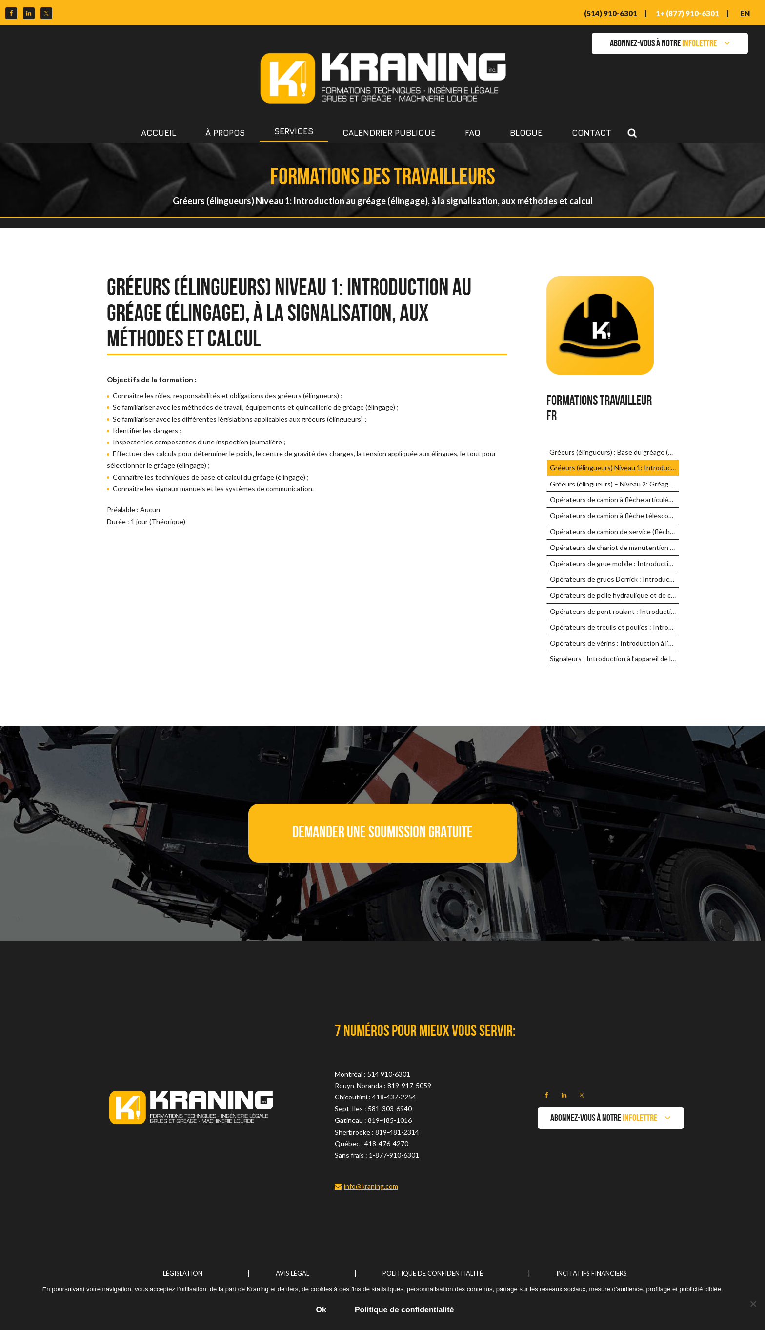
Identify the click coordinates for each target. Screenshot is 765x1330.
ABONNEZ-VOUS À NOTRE (663, 44)
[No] (753, 1304)
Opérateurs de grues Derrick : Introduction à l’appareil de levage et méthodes (614, 579)
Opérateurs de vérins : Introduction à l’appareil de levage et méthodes (614, 643)
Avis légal (292, 1273)
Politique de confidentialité (432, 1273)
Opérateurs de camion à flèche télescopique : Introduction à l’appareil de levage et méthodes (614, 515)
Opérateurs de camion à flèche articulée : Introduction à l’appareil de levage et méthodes (614, 499)
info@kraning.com (371, 1186)
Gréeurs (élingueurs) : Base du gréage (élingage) (613, 452)
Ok (321, 1310)
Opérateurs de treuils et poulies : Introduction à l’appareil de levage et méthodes (614, 627)
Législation (182, 1273)
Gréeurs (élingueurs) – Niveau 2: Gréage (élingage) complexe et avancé (614, 484)
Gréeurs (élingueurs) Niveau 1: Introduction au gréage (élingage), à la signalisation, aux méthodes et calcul (614, 468)
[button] (382, 833)
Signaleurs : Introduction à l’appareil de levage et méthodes (614, 658)
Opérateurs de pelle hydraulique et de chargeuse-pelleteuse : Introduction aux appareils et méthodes (614, 595)
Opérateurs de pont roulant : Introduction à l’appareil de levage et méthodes (614, 611)
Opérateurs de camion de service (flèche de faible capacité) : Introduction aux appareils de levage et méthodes (614, 532)
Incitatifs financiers (591, 1273)
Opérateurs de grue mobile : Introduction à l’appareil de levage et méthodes (614, 563)
